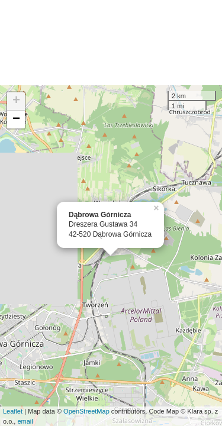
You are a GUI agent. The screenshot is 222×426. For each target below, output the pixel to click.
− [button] (16, 119)
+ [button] (16, 101)
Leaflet (12, 411)
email (25, 421)
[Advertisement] (111, 42)
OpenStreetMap (86, 411)
